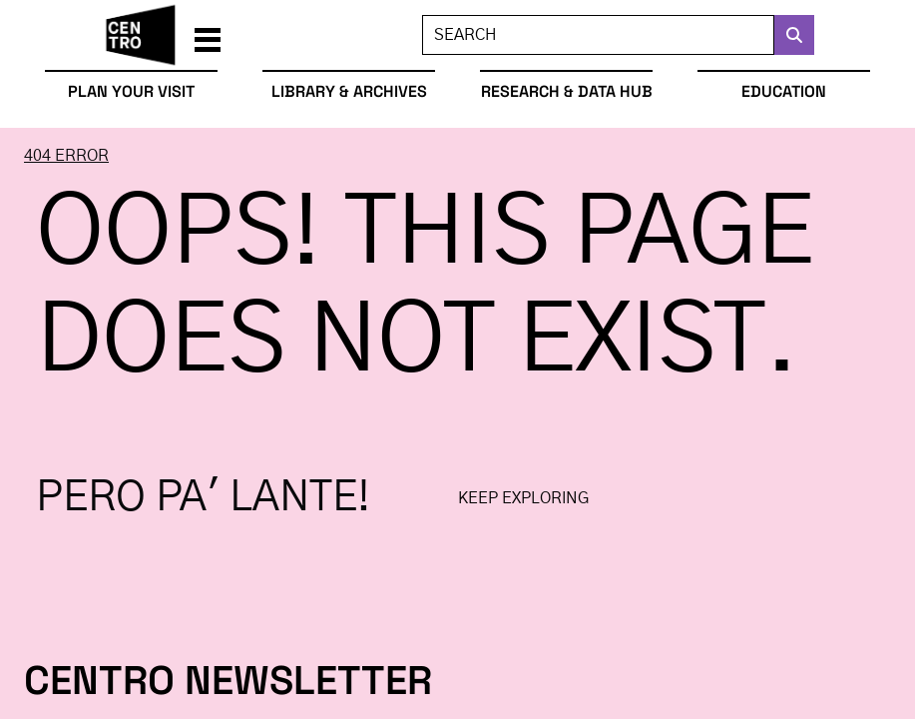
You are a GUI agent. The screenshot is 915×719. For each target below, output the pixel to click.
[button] (208, 35)
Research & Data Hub (567, 91)
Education (783, 91)
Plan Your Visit (131, 91)
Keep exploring (523, 498)
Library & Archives (349, 91)
